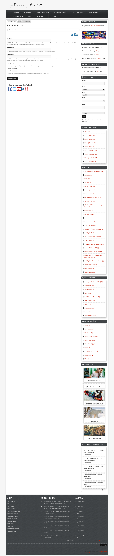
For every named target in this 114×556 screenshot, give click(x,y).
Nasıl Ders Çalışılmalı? (94, 380)
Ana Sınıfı (88, 131)
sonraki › (105, 540)
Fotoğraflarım (12, 503)
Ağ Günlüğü (41, 16)
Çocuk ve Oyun (90, 201)
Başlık (84, 80)
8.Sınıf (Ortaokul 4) (91, 161)
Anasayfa (16, 12)
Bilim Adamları (93, 12)
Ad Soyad (10, 38)
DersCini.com (12, 531)
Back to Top (104, 545)
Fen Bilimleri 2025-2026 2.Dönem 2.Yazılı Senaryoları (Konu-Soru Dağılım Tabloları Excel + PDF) (57, 502)
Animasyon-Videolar (43, 12)
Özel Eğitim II (89, 233)
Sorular (88, 311)
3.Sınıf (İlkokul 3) (90, 143)
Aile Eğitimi (88, 218)
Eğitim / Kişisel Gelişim (92, 336)
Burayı (97, 51)
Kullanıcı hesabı (19, 29)
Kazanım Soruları (13, 513)
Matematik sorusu (13, 68)
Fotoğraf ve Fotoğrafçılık (92, 351)
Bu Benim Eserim (78, 12)
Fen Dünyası (11, 501)
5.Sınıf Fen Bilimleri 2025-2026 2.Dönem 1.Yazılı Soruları (56, 531)
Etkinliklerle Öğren (13, 528)
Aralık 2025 (81, 521)
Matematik (88, 175)
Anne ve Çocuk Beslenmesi (92, 190)
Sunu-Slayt (88, 293)
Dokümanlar (27, 12)
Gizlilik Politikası (103, 551)
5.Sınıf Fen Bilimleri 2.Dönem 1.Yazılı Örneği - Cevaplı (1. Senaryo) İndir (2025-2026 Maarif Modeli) (94, 450)
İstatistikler (87, 553)
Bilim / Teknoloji (90, 344)
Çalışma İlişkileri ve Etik (92, 248)
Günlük (87, 347)
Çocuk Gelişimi (90, 186)
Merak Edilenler (18, 16)
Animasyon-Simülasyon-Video (93, 282)
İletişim (53, 16)
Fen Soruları (11, 508)
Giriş (19, 21)
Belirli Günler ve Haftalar (92, 297)
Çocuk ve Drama (90, 214)
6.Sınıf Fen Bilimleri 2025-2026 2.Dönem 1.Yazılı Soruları (56, 527)
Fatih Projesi (89, 355)
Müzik (87, 359)
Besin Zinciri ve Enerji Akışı (94, 386)
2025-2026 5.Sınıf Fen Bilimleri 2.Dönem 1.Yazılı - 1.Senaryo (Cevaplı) (57, 512)
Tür (83, 110)
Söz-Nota (10, 526)
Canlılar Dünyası (90, 340)
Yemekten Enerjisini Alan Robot (94, 403)
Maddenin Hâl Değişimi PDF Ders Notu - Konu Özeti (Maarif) (94, 467)
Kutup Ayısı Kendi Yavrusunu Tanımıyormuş (94, 420)
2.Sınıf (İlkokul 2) (90, 139)
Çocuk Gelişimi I (90, 193)
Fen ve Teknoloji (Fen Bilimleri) (94, 171)
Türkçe (87, 178)
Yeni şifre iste (26, 21)
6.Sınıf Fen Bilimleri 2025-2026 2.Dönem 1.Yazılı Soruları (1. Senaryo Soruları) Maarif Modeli (56, 507)
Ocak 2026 (81, 516)
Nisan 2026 (81, 501)
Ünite (83, 97)
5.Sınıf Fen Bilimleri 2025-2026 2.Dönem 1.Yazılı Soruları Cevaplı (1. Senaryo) (56, 517)
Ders (83, 92)
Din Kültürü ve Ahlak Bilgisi (93, 236)
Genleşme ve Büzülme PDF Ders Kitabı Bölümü (93, 483)
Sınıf (83, 87)
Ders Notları (89, 285)
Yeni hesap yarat (12, 21)
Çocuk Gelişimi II (90, 221)
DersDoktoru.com (13, 516)
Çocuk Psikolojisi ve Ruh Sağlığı (94, 251)
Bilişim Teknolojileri (91, 264)
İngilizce (88, 182)
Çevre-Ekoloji (89, 329)
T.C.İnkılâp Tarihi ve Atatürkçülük (94, 244)
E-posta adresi (11, 54)
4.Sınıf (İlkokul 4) (90, 146)
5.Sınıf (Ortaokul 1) (91, 150)
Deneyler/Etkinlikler (61, 12)
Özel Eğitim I (89, 210)
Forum (30, 16)
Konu (83, 104)
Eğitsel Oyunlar (90, 289)
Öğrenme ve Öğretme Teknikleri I (94, 229)
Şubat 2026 (81, 511)
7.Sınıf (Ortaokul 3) (91, 158)
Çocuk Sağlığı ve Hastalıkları (93, 197)
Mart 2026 (80, 506)
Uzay (87, 325)
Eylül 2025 (81, 531)
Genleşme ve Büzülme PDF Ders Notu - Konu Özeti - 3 (93, 475)
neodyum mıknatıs (95, 25)
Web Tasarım (89, 332)
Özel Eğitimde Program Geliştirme (94, 261)
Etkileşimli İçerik (90, 315)
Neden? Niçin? (90, 304)
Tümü (105, 490)
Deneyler (10, 523)
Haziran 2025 (81, 535)
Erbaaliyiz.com (12, 521)
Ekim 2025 (81, 526)
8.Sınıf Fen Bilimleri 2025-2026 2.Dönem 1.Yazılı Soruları (56, 522)
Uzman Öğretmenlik (91, 272)
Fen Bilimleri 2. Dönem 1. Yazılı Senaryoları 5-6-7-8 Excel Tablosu (57, 536)
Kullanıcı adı (11, 47)
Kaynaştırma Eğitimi (91, 225)
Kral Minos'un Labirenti (94, 438)
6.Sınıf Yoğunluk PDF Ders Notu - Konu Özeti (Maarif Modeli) (93, 459)
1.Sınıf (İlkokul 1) (90, 135)
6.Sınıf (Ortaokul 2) (91, 154)
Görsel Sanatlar (89, 268)
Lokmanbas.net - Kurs (14, 511)
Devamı (71, 540)
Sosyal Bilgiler (89, 240)
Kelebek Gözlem (12, 518)
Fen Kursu (11, 506)
